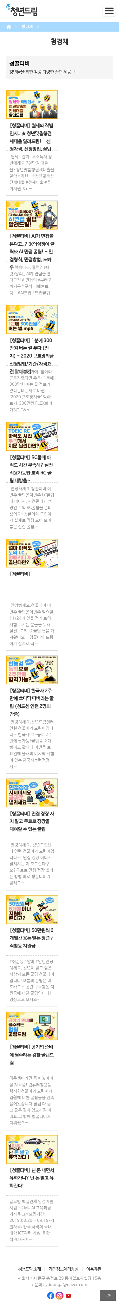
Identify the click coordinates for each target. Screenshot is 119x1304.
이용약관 (93, 1269)
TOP (108, 1295)
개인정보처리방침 (63, 1269)
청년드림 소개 (29, 1269)
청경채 (27, 26)
